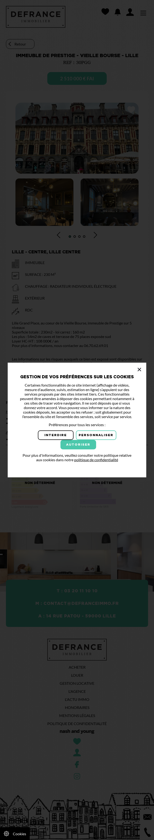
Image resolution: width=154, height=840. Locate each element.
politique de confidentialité (96, 459)
